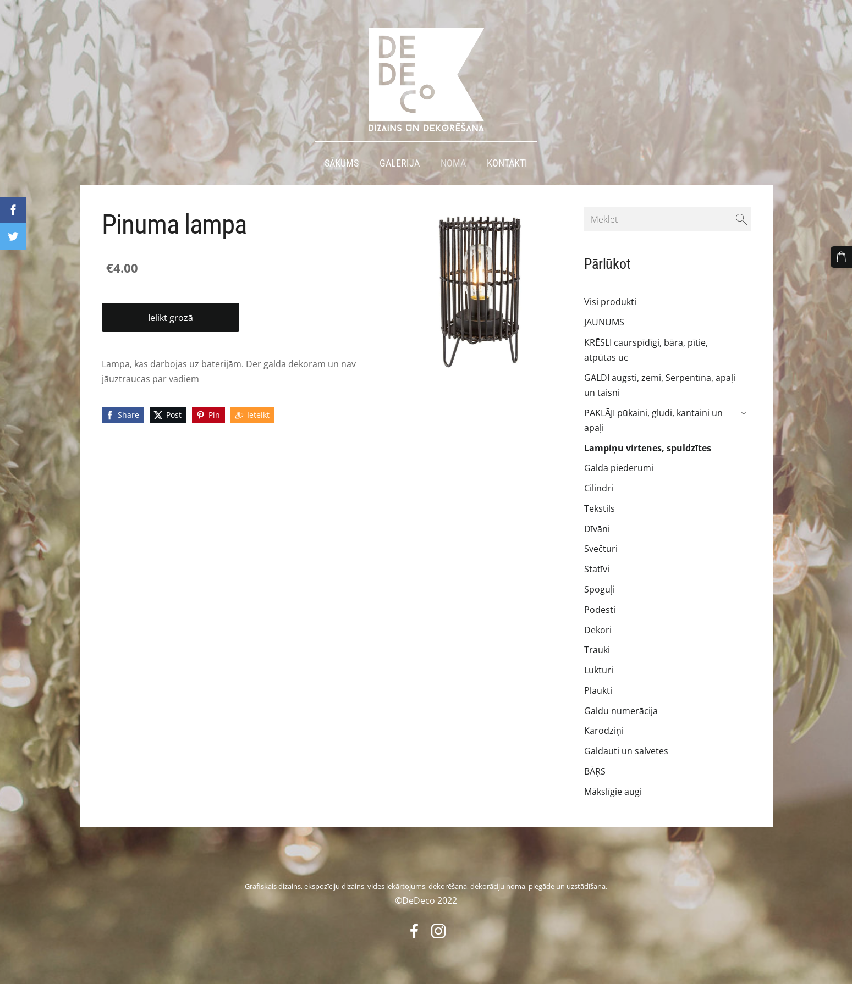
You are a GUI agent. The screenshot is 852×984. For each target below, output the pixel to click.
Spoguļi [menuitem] (599, 584)
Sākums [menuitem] (342, 158)
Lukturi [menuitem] (598, 665)
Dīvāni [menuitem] (597, 524)
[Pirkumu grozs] (841, 256)
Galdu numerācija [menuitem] (621, 706)
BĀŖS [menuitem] (595, 766)
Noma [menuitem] (453, 158)
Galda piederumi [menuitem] (618, 463)
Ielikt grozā (170, 313)
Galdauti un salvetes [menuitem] (626, 746)
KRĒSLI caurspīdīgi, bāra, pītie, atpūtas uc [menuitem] (646, 344)
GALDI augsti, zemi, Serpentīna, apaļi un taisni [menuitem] (659, 380)
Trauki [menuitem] (597, 645)
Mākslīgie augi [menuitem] (613, 787)
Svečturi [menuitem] (601, 544)
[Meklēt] (667, 214)
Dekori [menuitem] (598, 625)
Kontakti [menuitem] (507, 158)
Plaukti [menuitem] (598, 685)
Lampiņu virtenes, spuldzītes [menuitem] (647, 443)
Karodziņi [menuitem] (604, 726)
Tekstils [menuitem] (599, 503)
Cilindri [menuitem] (598, 483)
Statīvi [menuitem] (596, 564)
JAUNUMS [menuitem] (604, 317)
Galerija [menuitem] (400, 158)
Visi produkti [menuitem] (610, 297)
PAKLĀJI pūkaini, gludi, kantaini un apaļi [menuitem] (653, 415)
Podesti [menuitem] (599, 605)
